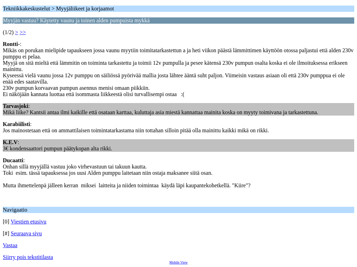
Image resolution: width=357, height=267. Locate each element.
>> (23, 32)
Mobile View (178, 262)
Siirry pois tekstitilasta (28, 257)
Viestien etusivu (28, 222)
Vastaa (10, 245)
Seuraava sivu (26, 233)
